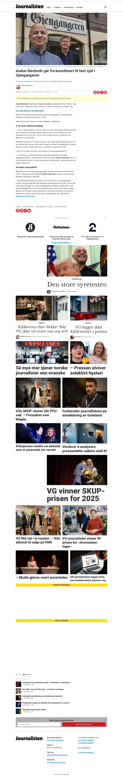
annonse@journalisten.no (56, 762)
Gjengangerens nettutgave (25, 196)
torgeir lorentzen (60, 206)
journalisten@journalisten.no (57, 755)
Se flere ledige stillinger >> (61, 243)
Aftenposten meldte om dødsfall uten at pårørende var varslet (45, 703)
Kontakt (80, 7)
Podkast (57, 7)
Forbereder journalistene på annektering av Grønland (42, 696)
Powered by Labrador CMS (61, 774)
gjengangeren (40, 206)
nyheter (49, 206)
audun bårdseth (28, 206)
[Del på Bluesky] (105, 92)
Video (48, 7)
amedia (19, 206)
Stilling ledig (68, 7)
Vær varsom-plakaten (86, 740)
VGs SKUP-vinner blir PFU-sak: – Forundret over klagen (43, 689)
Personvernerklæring (86, 752)
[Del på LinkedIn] (98, 92)
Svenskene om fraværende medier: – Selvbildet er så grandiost (46, 683)
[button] (105, 218)
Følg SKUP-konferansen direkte (34, 710)
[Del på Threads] (102, 92)
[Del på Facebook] (95, 92)
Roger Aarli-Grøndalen (55, 740)
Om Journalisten (84, 747)
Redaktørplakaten (87, 743)
